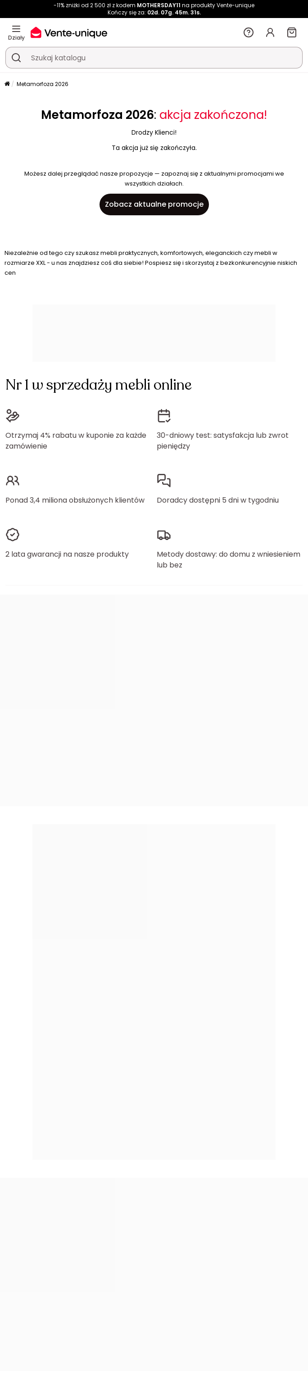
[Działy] (16, 28)
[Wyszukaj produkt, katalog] (16, 57)
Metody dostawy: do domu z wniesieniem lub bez (228, 559)
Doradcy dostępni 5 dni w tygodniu (218, 500)
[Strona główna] (7, 84)
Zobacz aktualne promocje (154, 204)
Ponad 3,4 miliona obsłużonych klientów (75, 500)
